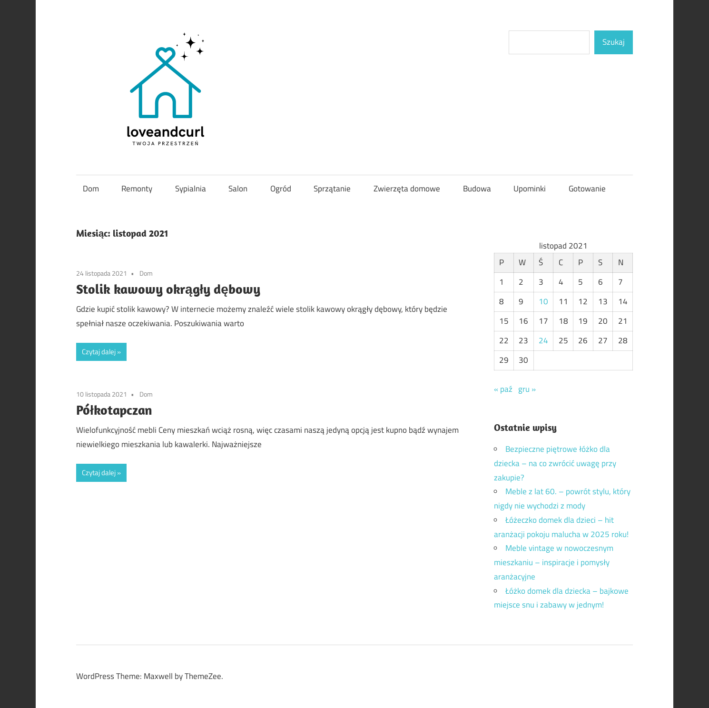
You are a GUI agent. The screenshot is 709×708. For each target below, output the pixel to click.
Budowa (477, 188)
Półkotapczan (114, 409)
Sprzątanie (332, 188)
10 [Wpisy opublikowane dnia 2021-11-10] (543, 301)
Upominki (529, 188)
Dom (91, 188)
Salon (237, 188)
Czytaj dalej (99, 351)
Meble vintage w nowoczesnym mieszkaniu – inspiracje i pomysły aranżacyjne (553, 562)
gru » (527, 389)
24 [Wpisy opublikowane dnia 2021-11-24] (543, 340)
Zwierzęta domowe (407, 188)
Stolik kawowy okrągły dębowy (168, 288)
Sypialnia (190, 188)
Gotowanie (587, 188)
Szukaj (613, 42)
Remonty (136, 188)
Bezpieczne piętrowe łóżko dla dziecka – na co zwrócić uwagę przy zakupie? (555, 463)
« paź (503, 389)
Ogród (280, 188)
